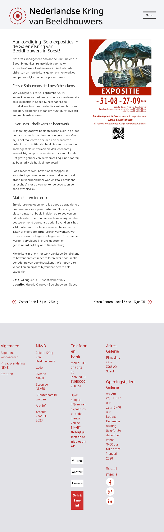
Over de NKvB (41, 376)
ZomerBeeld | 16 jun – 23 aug (38, 302)
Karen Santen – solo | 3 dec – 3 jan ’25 (119, 302)
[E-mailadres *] (77, 483)
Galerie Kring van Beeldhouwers (45, 356)
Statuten (7, 374)
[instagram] (110, 491)
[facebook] (110, 482)
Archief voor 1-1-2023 (41, 416)
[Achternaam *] (77, 471)
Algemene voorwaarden (9, 354)
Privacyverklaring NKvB (13, 365)
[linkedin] (110, 501)
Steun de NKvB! (42, 386)
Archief (41, 406)
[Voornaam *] (77, 460)
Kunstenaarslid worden (46, 397)
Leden (40, 367)
